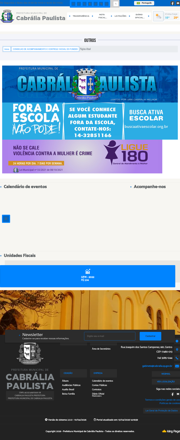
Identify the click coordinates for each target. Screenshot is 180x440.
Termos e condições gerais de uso (162, 399)
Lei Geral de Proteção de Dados (162, 410)
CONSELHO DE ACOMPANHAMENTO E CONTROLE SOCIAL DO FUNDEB (45, 49)
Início (6, 49)
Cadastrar (150, 336)
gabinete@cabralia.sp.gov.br (157, 366)
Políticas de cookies (170, 403)
